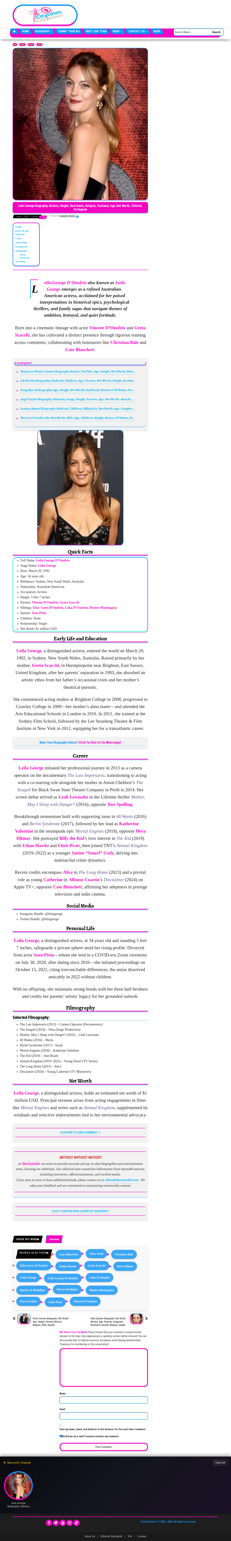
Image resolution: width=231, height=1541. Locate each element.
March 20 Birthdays (32, 1290)
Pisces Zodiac (28, 1301)
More (156, 31)
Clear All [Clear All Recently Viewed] (220, 1462)
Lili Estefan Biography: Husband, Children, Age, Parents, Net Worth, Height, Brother (77, 381)
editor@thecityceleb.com (121, 1180)
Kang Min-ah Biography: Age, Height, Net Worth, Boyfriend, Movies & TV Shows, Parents (77, 390)
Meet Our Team (96, 31)
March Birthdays (67, 1289)
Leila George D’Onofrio (63, 1278)
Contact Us (137, 31)
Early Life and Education (22, 233)
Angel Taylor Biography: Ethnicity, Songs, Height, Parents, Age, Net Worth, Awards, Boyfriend (77, 399)
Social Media (21, 242)
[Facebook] (49, 1523)
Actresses (39, 44)
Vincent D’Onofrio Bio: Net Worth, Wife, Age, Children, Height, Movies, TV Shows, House (77, 418)
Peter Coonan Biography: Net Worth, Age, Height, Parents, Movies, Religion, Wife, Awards (50, 1321)
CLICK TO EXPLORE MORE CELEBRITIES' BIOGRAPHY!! (80, 1211)
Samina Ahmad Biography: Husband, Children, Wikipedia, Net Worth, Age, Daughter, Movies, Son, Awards (77, 409)
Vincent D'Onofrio (85, 1301)
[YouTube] (63, 1523)
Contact (142, 1536)
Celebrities (31, 44)
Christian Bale (124, 1254)
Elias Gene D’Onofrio (34, 1265)
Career (18, 238)
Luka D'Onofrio (99, 1277)
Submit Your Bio (69, 31)
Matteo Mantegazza (101, 1290)
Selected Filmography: (24, 256)
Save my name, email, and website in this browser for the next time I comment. (103, 1429)
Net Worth (20, 261)
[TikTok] (76, 1523)
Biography (43, 31)
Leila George (28, 1277)
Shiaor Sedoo (68, 216)
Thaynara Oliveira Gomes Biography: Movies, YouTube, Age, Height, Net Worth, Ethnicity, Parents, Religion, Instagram (77, 371)
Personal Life (21, 247)
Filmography (21, 251)
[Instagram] (69, 1523)
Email (62, 1409)
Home (25, 31)
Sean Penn (55, 1302)
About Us (90, 1536)
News (117, 31)
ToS (130, 1536)
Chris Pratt (96, 1253)
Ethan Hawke (67, 1266)
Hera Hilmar (125, 1266)
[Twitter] (56, 1523)
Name (63, 1393)
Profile (18, 227)
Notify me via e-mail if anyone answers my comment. (89, 1436)
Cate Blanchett (68, 1254)
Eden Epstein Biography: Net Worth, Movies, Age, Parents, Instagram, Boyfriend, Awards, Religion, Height (108, 1321)
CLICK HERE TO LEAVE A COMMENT (78, 1132)
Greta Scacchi (97, 1265)
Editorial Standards (111, 1536)
